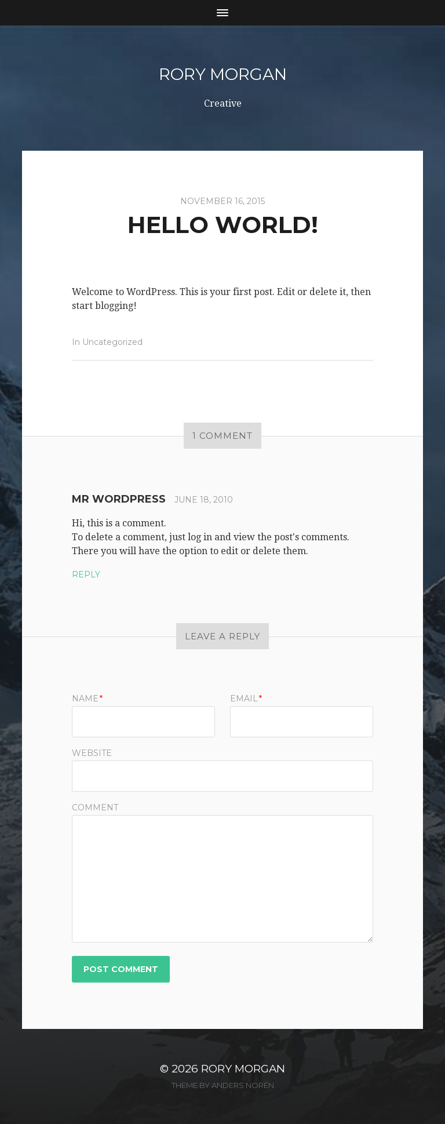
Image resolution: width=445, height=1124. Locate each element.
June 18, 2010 (203, 499)
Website (92, 752)
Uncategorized (112, 342)
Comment (95, 807)
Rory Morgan (223, 74)
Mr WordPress (119, 499)
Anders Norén (242, 1085)
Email (246, 698)
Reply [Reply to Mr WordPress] (86, 574)
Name (87, 698)
